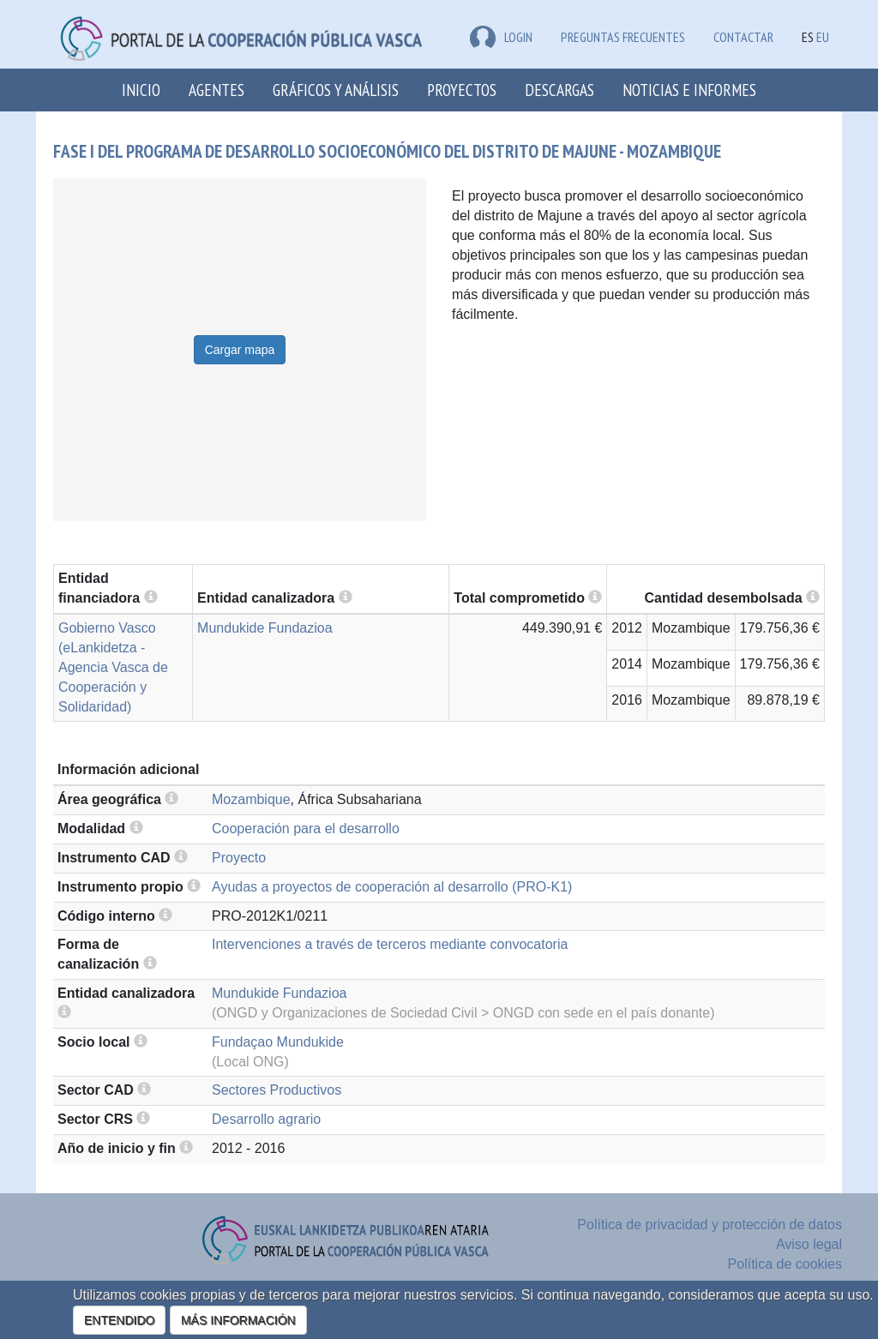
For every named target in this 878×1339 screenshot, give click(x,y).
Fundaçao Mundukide (278, 1042)
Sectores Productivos (276, 1090)
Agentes (216, 89)
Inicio (141, 89)
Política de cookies (785, 1264)
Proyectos (461, 89)
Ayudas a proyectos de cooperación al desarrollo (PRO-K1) (392, 887)
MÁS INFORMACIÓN (238, 1320)
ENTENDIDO (119, 1320)
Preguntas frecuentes (623, 36)
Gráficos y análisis (336, 89)
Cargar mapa (240, 350)
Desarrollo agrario (266, 1119)
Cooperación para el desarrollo (306, 828)
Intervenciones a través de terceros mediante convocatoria (390, 944)
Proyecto (239, 857)
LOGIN (501, 36)
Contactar (743, 36)
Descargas (559, 89)
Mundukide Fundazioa (264, 628)
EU (822, 36)
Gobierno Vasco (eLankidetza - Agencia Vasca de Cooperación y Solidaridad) (113, 667)
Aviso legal (809, 1244)
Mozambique (251, 799)
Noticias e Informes (689, 89)
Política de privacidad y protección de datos (709, 1224)
